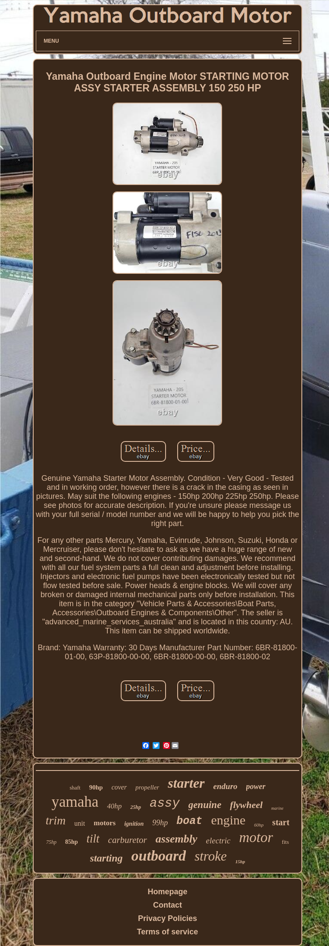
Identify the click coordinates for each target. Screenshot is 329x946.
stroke (210, 856)
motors (105, 823)
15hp (240, 861)
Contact (167, 905)
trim (56, 820)
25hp (135, 807)
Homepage (167, 891)
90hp (96, 787)
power (256, 786)
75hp (51, 842)
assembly (176, 839)
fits (285, 842)
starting (106, 858)
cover (119, 787)
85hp (71, 842)
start (280, 822)
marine (277, 808)
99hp (160, 822)
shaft (74, 787)
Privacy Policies (167, 918)
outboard (159, 856)
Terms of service (167, 931)
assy (165, 803)
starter (186, 783)
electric (218, 840)
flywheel (246, 804)
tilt (93, 838)
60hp (258, 824)
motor (256, 837)
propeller (147, 787)
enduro (225, 786)
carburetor (127, 840)
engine (228, 820)
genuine (205, 804)
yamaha (75, 801)
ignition (134, 824)
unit (79, 823)
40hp (114, 806)
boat (189, 821)
